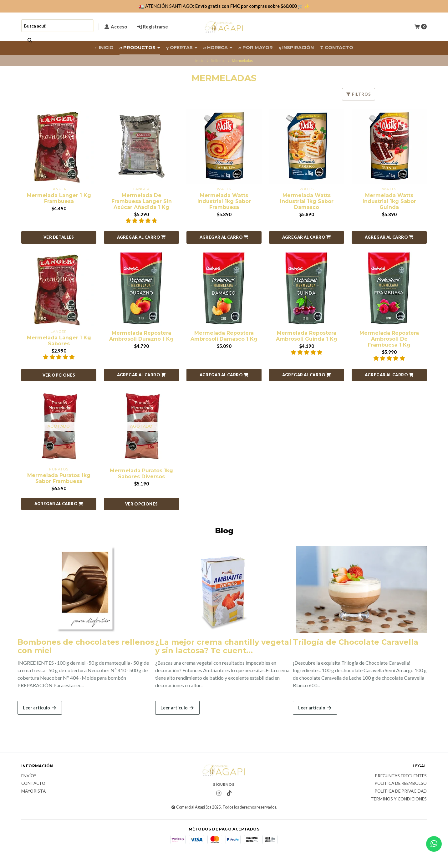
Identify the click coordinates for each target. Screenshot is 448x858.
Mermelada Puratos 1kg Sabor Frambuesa (58, 478)
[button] (141, 237)
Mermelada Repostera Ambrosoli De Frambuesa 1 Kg (389, 339)
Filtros (358, 94)
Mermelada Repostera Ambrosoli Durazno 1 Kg (141, 336)
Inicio (199, 60)
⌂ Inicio (104, 47)
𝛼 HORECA (217, 47)
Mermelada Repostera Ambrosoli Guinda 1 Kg (306, 336)
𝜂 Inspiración (296, 47)
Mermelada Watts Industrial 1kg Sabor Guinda (389, 201)
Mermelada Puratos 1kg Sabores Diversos (141, 474)
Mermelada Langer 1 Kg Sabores (59, 341)
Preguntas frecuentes (401, 776)
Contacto (33, 783)
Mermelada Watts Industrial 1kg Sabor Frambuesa (224, 201)
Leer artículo (40, 707)
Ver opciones (59, 375)
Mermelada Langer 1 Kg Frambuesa (59, 198)
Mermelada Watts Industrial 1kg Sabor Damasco (306, 201)
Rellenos (218, 60)
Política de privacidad (400, 791)
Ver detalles (58, 237)
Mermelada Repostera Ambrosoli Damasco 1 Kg (224, 336)
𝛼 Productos (140, 47)
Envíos (29, 776)
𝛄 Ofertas (181, 47)
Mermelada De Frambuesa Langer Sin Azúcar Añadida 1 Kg (141, 201)
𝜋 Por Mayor (255, 47)
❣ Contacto (336, 47)
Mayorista (33, 791)
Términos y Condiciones (399, 799)
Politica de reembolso (400, 783)
